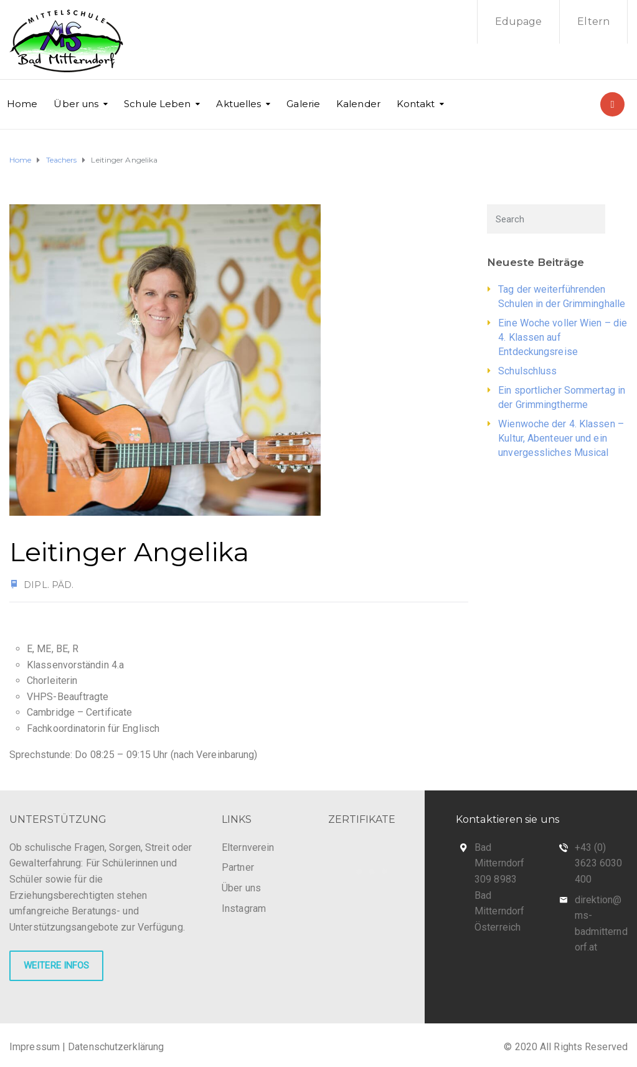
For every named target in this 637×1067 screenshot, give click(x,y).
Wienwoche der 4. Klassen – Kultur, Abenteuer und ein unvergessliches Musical (561, 438)
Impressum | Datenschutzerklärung (86, 1047)
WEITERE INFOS (56, 965)
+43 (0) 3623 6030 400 (599, 863)
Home (22, 104)
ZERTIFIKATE (362, 819)
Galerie (303, 104)
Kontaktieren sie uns (507, 819)
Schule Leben (157, 104)
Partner (238, 867)
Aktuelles (238, 104)
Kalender (358, 104)
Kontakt (416, 104)
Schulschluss (527, 371)
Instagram (244, 908)
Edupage (518, 21)
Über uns (76, 104)
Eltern (593, 21)
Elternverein (248, 847)
